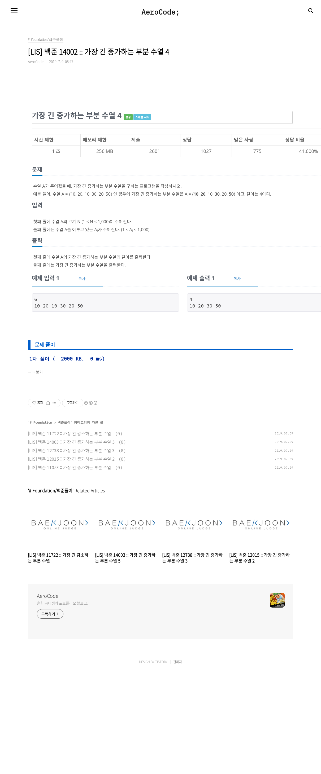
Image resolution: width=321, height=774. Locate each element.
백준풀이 (64, 422)
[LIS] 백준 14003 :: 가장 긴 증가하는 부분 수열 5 (71, 442)
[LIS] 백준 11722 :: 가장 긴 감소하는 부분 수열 (69, 433)
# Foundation (41, 422)
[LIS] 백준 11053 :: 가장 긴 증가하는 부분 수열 (69, 467)
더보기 (37, 372)
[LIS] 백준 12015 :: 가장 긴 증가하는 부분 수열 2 (71, 459)
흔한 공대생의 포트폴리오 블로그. (62, 603)
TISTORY (161, 661)
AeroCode (47, 596)
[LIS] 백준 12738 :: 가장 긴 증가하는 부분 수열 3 (71, 450)
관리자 (177, 661)
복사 (82, 278)
